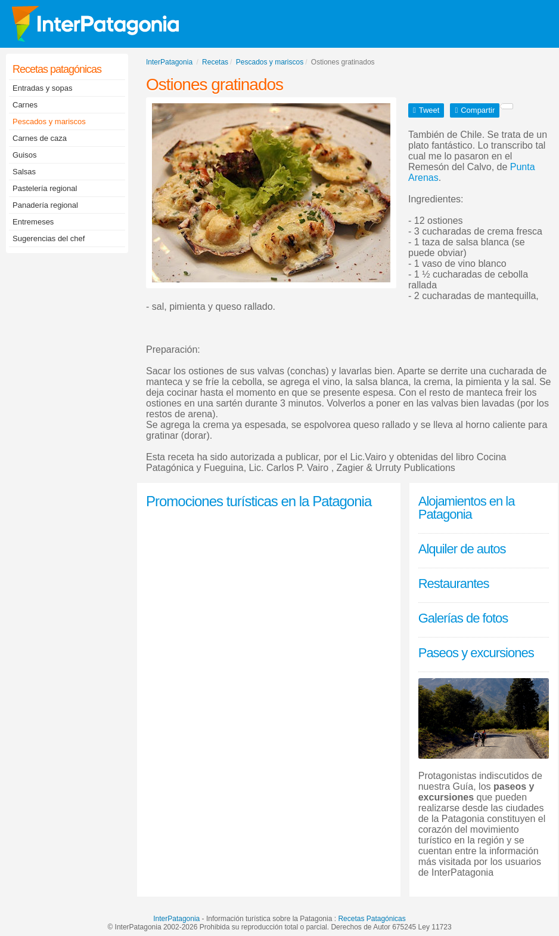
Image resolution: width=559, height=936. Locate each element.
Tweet (429, 110)
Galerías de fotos (463, 618)
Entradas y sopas (42, 88)
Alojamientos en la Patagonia (466, 508)
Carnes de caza (40, 138)
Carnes (25, 104)
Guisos (24, 154)
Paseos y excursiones (476, 652)
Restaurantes (453, 583)
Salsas (24, 171)
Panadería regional (45, 205)
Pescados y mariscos (49, 121)
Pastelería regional (45, 188)
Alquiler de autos (462, 548)
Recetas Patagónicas (371, 919)
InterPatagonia (176, 919)
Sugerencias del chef (49, 238)
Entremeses (33, 221)
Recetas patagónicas (57, 69)
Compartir (478, 110)
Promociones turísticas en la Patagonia (258, 501)
